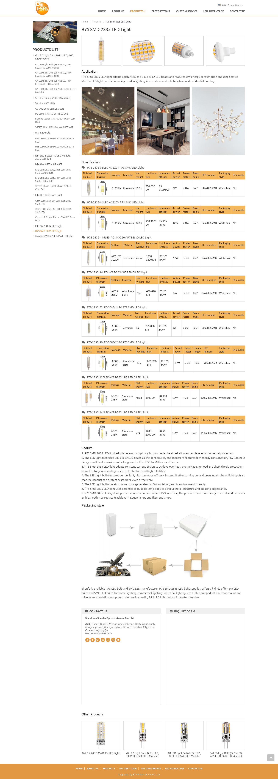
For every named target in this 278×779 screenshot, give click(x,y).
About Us (92, 768)
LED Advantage (213, 11)
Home (102, 11)
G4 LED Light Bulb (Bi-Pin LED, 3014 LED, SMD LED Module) (184, 754)
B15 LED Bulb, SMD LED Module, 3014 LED (54, 148)
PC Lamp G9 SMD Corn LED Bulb (51, 113)
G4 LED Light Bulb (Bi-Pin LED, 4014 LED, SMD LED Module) (226, 754)
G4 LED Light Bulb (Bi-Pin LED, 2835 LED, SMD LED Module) (142, 754)
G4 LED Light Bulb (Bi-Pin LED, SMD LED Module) (54, 57)
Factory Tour (160, 11)
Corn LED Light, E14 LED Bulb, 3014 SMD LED (53, 210)
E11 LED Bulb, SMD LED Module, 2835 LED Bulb (53, 157)
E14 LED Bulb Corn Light (48, 195)
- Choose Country (232, 5)
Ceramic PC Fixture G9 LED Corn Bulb (54, 127)
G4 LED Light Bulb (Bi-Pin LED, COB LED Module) (55, 90)
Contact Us (237, 11)
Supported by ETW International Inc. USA (139, 774)
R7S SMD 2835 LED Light (48, 231)
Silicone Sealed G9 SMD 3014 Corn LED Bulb (55, 120)
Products (96, 21)
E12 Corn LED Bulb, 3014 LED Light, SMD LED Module (53, 179)
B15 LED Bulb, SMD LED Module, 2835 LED (54, 140)
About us (118, 11)
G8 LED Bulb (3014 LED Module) (53, 97)
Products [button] (137, 11)
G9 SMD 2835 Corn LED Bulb (49, 108)
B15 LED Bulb (42, 132)
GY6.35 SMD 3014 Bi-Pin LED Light (100, 753)
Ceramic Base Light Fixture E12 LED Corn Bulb (53, 187)
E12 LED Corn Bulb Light (48, 163)
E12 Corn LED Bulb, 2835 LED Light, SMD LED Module (53, 171)
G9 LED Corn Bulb (45, 102)
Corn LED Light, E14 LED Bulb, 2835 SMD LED (53, 202)
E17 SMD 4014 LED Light (48, 226)
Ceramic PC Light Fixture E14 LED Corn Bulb (55, 218)
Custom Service (186, 11)
